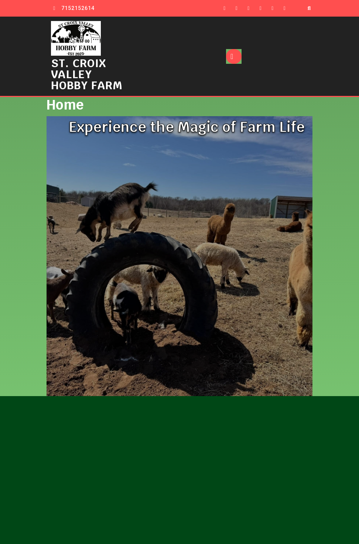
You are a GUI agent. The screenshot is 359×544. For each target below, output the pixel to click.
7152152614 (78, 8)
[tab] (234, 56)
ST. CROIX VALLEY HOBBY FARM (87, 74)
